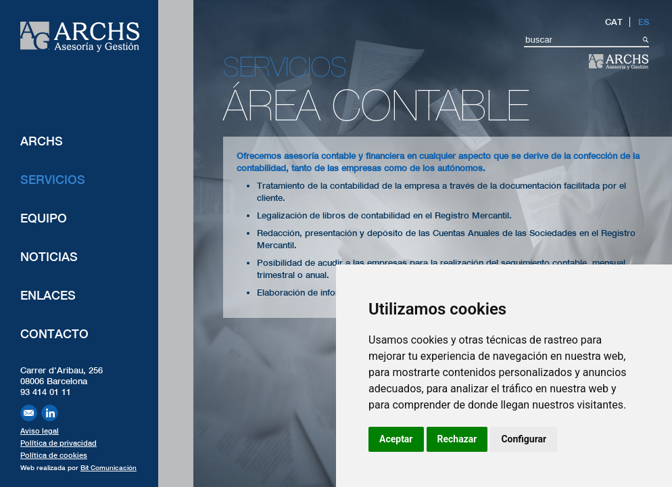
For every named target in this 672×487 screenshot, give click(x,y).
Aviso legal (39, 431)
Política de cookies (53, 455)
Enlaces (48, 295)
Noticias (49, 257)
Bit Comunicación (108, 467)
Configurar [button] (523, 439)
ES (643, 22)
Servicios (52, 179)
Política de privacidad (58, 443)
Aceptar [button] (396, 439)
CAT (614, 22)
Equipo (43, 218)
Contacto (54, 334)
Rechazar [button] (457, 439)
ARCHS (41, 141)
